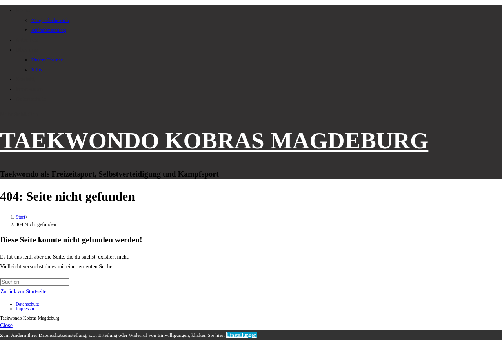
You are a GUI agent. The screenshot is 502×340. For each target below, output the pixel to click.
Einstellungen (242, 335)
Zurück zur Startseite (23, 292)
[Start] (20, 217)
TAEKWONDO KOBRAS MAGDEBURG (214, 141)
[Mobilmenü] (19, 114)
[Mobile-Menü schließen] (6, 325)
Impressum (26, 308)
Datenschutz (27, 304)
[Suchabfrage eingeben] (34, 282)
